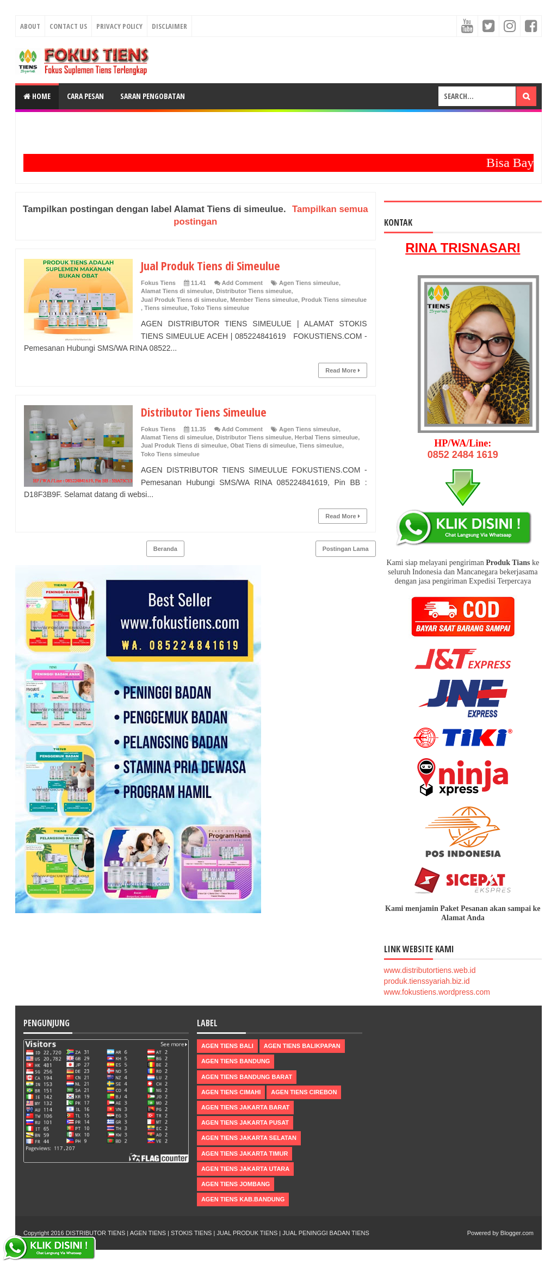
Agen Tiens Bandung (235, 1061)
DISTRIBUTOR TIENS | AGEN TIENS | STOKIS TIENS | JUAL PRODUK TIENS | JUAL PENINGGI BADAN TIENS (217, 1233)
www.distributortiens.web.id (430, 970)
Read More (342, 370)
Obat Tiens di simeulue (262, 445)
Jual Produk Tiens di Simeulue (210, 265)
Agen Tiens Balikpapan (302, 1046)
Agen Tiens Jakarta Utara (245, 1168)
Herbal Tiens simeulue (326, 437)
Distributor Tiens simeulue (254, 291)
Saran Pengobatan (152, 96)
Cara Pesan (85, 96)
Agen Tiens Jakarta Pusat (245, 1122)
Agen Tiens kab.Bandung (242, 1199)
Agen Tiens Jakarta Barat (245, 1107)
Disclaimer (169, 26)
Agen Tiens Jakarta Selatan (248, 1137)
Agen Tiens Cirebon (304, 1092)
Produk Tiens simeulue (334, 299)
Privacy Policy (119, 26)
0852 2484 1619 (463, 454)
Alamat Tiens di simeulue (177, 291)
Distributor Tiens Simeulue (204, 412)
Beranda (165, 548)
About (30, 26)
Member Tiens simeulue (264, 299)
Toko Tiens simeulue (220, 308)
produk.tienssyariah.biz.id (427, 981)
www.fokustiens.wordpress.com (437, 992)
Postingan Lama (346, 548)
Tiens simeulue (165, 308)
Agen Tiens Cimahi (231, 1092)
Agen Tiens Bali (227, 1046)
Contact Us (68, 26)
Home (37, 96)
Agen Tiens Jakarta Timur (244, 1153)
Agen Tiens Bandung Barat (246, 1077)
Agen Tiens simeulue (309, 283)
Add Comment (242, 283)
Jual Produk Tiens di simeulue (184, 299)
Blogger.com (517, 1233)
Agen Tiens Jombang (235, 1184)
